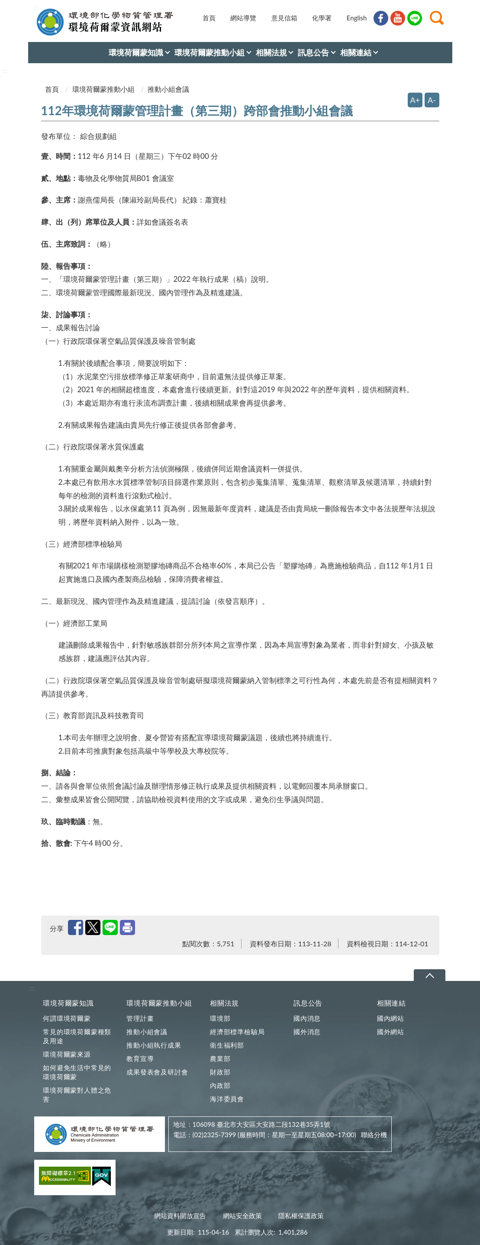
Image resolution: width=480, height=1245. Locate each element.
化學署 (322, 18)
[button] (437, 18)
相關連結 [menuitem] (355, 52)
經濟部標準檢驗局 (237, 1031)
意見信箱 (284, 18)
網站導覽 (243, 18)
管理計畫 (140, 1018)
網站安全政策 (242, 1215)
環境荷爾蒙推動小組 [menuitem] (209, 52)
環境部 (220, 1018)
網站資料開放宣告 (180, 1215)
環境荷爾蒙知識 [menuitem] (136, 52)
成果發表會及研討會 (157, 1072)
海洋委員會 (227, 1099)
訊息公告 (307, 1003)
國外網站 (390, 1031)
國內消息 (307, 1018)
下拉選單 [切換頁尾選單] (429, 975)
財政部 (220, 1072)
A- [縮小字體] (432, 100)
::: (35, 7)
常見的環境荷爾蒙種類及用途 (77, 1036)
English (357, 18)
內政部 (220, 1085)
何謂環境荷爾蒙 (67, 1018)
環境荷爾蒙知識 (68, 1003)
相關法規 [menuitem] (271, 52)
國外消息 (307, 1031)
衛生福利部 (227, 1045)
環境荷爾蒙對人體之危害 (77, 1094)
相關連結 (391, 1003)
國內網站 (390, 1018)
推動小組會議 (147, 1031)
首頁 (209, 18)
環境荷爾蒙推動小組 (103, 89)
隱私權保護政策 (301, 1215)
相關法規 (224, 1003)
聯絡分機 (374, 1135)
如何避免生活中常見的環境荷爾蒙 (77, 1072)
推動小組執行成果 (153, 1045)
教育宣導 (140, 1058)
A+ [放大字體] (415, 100)
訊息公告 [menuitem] (313, 52)
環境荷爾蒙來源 (67, 1054)
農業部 (220, 1058)
